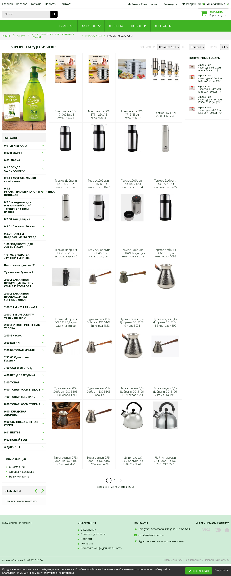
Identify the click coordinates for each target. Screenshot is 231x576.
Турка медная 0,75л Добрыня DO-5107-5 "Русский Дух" (66, 461)
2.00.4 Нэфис (13, 335)
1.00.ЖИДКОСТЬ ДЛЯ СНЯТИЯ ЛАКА (18, 245)
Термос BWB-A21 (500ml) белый (165, 114)
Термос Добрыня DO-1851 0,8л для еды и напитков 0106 (66, 324)
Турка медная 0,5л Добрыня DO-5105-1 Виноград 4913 (66, 392)
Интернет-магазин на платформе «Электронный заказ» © (196, 560)
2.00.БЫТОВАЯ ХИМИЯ (19, 350)
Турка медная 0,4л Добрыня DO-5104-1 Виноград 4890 (165, 322)
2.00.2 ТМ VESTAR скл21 (20, 307)
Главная (7, 4)
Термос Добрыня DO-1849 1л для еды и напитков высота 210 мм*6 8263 (132, 254)
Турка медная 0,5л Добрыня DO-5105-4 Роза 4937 (99, 392)
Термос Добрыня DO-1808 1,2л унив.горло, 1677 (99, 184)
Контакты (66, 4)
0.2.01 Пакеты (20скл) (19, 226)
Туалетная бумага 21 (19, 272)
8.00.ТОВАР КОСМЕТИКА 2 (22, 404)
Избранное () (193, 4)
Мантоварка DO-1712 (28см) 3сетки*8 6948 (132, 114)
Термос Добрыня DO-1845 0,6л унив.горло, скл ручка (99, 254)
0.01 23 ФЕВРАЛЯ (15, 145)
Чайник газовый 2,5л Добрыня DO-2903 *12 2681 (165, 461)
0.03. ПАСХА (12, 160)
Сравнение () (218, 4)
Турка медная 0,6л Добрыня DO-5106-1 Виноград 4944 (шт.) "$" (132, 393)
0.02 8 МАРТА (13, 153)
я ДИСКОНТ (12, 447)
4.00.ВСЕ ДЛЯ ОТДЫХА (19, 375)
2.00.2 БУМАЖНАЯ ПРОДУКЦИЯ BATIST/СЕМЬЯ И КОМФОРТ (18, 283)
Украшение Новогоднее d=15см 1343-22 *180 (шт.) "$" (210, 88)
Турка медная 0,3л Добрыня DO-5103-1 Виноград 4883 (99, 322)
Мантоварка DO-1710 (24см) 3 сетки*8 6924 (66, 114)
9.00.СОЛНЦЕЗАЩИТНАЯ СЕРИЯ (21, 423)
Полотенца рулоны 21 (19, 265)
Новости (50, 4)
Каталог (21, 4)
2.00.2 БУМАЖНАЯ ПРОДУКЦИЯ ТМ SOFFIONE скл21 (16, 297)
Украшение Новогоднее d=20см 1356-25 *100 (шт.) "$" (210, 110)
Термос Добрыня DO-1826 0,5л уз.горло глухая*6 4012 (165, 185)
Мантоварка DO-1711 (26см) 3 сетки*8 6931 (99, 114)
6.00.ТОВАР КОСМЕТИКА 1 (22, 389)
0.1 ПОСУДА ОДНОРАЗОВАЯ (14, 168)
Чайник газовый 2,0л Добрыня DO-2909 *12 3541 (132, 461)
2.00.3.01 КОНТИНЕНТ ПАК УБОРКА (22, 326)
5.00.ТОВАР (12, 382)
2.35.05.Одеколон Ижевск (16, 358)
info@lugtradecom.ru (151, 535)
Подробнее (222, 570)
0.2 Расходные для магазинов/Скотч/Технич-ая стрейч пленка (17, 207)
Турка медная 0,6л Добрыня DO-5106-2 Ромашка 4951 (165, 392)
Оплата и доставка (21, 471)
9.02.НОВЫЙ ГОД (15, 440)
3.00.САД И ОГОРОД (18, 368)
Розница (170, 4)
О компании (17, 467)
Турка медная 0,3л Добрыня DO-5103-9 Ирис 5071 (132, 322)
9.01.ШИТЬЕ (12, 432)
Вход (135, 4)
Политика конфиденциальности (101, 548)
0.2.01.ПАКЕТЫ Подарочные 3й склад (20, 235)
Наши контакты (19, 476)
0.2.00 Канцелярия (17, 219)
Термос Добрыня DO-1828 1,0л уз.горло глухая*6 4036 (66, 254)
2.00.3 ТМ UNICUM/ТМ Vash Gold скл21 (19, 316)
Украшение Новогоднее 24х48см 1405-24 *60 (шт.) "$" (210, 78)
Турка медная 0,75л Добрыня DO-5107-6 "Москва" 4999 (99, 461)
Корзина (35, 4)
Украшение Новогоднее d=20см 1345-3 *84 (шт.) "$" (209, 67)
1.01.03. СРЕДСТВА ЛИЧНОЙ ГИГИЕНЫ (17, 256)
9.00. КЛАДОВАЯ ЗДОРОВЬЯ (15, 413)
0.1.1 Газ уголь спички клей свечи (20, 179)
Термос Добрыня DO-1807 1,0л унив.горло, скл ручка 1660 (66, 185)
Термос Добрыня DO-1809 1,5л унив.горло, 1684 (132, 184)
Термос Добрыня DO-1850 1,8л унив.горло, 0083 (165, 253)
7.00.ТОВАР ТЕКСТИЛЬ (19, 397)
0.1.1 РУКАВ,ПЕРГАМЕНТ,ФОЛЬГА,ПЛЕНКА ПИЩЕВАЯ (29, 192)
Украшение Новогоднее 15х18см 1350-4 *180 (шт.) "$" (210, 99)
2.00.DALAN (12, 343)
